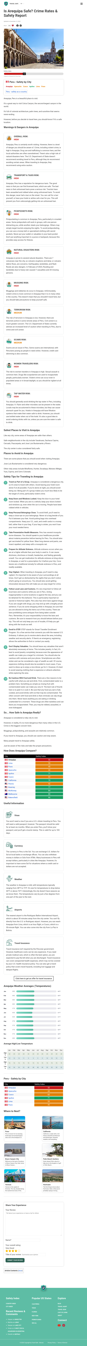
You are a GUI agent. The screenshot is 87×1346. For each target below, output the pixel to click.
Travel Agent (62, 1306)
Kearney (11, 787)
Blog (59, 1303)
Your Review (11, 1210)
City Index (9, 1306)
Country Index (11, 1303)
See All (34, 1323)
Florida (34, 1312)
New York (35, 1315)
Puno (43, 86)
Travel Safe (14, 4)
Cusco (25, 86)
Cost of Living (62, 1312)
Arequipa (9, 86)
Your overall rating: (13, 1245)
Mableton (18, 1319)
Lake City (18, 1325)
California (12, 780)
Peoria (11, 784)
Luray (17, 1322)
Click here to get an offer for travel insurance (34, 978)
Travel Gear (62, 1309)
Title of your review (13, 1254)
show (20, 1271)
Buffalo (17, 1334)
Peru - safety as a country (16, 92)
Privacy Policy (52, 1342)
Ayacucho (17, 86)
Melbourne (12, 794)
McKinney (12, 791)
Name (8, 1240)
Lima (38, 86)
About (60, 1315)
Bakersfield (12, 797)
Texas (34, 1308)
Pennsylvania (36, 1319)
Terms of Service (62, 1342)
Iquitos (32, 86)
